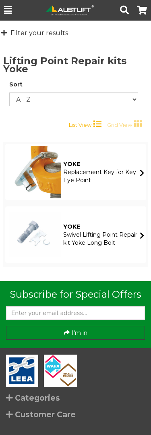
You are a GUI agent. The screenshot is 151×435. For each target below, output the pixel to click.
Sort (16, 84)
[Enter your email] (75, 313)
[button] (8, 10)
